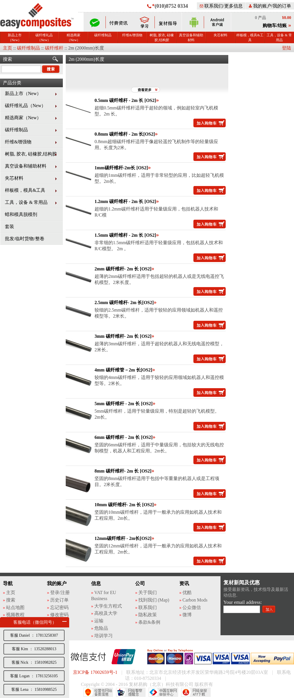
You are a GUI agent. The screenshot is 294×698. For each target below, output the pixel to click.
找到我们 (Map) (153, 600)
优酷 (187, 592)
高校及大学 (105, 613)
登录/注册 (60, 592)
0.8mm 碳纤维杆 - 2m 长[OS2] (125, 134)
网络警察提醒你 (131, 692)
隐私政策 (147, 614)
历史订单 (59, 600)
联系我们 (147, 607)
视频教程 (15, 614)
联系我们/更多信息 (221, 5)
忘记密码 (59, 607)
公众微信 (191, 607)
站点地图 (15, 607)
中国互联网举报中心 (163, 692)
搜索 (7, 59)
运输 (98, 620)
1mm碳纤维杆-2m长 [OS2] (121, 167)
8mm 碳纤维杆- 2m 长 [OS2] (123, 471)
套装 (9, 226)
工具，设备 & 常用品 (279, 37)
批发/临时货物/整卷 (24, 238)
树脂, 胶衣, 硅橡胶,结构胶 (162, 37)
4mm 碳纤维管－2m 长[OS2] (123, 369)
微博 (187, 614)
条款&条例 (149, 622)
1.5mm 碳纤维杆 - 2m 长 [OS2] (125, 235)
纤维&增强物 (132, 35)
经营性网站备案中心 (98, 692)
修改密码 (59, 614)
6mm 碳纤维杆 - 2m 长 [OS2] (123, 437)
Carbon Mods (194, 600)
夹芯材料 (220, 35)
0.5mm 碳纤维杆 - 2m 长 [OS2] (125, 100)
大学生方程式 (108, 606)
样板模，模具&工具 (249, 37)
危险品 (101, 628)
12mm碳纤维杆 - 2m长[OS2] (123, 538)
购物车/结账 (275, 25)
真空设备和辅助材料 (191, 37)
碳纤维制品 (103, 35)
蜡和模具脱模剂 (21, 214)
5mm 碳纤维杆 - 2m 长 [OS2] (123, 403)
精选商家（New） (73, 37)
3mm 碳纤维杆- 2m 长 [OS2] (123, 336)
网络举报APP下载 (196, 692)
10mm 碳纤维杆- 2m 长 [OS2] (124, 504)
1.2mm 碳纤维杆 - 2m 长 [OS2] (125, 201)
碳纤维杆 (54, 47)
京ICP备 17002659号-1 (95, 672)
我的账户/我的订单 (270, 5)
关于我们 (147, 592)
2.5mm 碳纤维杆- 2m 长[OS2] (124, 302)
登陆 (286, 47)
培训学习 (103, 635)
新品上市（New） (15, 37)
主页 (7, 47)
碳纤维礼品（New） (44, 37)
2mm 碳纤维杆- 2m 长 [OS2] (123, 268)
